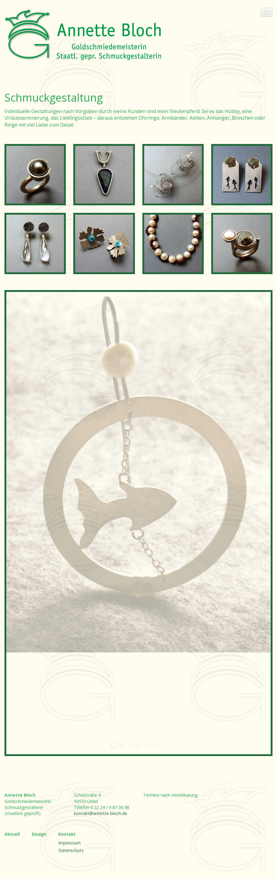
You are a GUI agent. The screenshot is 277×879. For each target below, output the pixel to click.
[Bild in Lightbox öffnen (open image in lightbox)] (35, 174)
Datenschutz (71, 850)
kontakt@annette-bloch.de (100, 813)
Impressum (69, 843)
